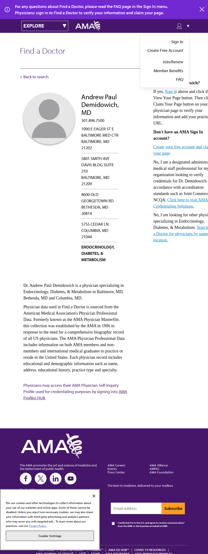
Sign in (171, 91)
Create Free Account (165, 50)
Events (112, 469)
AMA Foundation (161, 472)
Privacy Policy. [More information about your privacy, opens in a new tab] (38, 526)
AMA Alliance (159, 465)
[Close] (94, 496)
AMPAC (155, 469)
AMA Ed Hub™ (118, 550)
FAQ (179, 79)
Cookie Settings (50, 536)
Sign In (177, 41)
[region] (50, 519)
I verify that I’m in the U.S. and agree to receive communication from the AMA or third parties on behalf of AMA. (151, 524)
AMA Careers (117, 465)
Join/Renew (173, 61)
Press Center (116, 472)
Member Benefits (168, 70)
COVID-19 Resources (150, 550)
